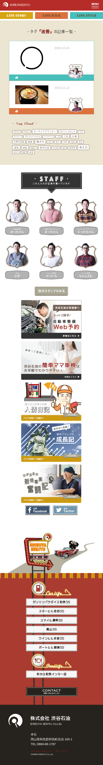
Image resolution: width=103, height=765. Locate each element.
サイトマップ (61, 751)
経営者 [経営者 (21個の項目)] (72, 148)
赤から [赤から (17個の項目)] (16, 152)
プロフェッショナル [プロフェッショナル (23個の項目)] (32, 136)
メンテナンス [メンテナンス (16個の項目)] (48, 136)
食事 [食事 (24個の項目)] (31, 152)
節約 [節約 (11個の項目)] (63, 148)
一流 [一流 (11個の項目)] (58, 136)
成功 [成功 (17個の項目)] (80, 142)
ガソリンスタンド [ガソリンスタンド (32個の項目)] (67, 131)
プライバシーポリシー (41, 751)
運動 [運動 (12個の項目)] (23, 152)
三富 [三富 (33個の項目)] (66, 136)
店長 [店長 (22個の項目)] (65, 142)
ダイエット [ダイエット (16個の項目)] (17, 136)
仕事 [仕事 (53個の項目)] (74, 136)
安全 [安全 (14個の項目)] (50, 142)
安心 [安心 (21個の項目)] (57, 142)
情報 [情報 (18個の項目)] (73, 142)
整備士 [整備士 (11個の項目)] (33, 148)
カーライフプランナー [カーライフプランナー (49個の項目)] (44, 131)
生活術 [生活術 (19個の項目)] (56, 148)
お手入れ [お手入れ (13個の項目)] (17, 131)
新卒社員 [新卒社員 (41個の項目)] (44, 147)
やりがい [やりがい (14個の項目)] (27, 131)
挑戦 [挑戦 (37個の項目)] (25, 147)
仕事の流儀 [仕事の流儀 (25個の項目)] (19, 142)
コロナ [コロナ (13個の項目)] (81, 131)
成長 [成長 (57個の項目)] (16, 147)
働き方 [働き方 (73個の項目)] (40, 141)
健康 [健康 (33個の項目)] (30, 142)
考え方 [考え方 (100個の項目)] (83, 147)
